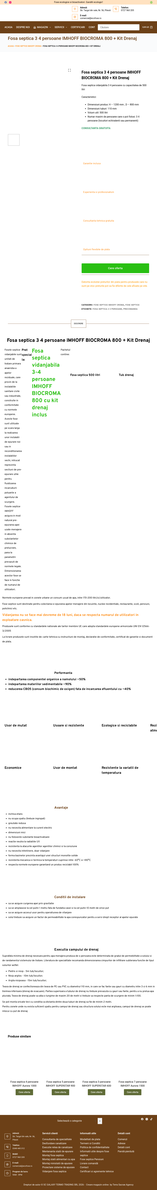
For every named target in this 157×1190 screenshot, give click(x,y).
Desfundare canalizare (54, 1143)
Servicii (61, 27)
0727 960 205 (127, 10)
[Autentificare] (151, 2)
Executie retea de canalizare (57, 1147)
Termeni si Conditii (90, 1143)
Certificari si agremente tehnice (97, 1171)
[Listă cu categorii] (76, 1121)
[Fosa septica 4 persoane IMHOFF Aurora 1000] (24, 1067)
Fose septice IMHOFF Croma (28, 46)
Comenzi (122, 1139)
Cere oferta (115, 268)
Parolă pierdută (126, 1151)
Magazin (43, 27)
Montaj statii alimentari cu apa (58, 1159)
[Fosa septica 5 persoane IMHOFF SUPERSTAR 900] (60, 1067)
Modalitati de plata (90, 1139)
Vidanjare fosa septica (54, 1171)
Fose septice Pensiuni (92, 1159)
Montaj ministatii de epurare (57, 1163)
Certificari (78, 27)
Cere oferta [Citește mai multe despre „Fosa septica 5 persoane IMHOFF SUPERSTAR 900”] (60, 1100)
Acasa (8, 27)
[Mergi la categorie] (100, 1121)
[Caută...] (115, 27)
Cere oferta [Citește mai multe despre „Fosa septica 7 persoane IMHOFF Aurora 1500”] (132, 1100)
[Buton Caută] (136, 27)
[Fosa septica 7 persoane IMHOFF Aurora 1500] (132, 1067)
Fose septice (132, 305)
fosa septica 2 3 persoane (107, 309)
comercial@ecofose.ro (90, 18)
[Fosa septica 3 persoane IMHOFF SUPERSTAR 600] (96, 1067)
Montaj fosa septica (53, 1155)
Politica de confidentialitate (94, 1147)
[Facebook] (6, 2)
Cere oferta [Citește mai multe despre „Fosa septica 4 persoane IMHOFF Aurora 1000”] (24, 1100)
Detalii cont (124, 1147)
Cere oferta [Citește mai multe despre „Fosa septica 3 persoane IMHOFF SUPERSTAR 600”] (96, 1100)
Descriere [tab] (78, 324)
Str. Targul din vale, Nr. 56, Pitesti (95, 10)
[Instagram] (10, 2)
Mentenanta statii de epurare (57, 1151)
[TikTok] (151, 1119)
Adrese (121, 1143)
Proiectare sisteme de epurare (58, 1167)
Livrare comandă (89, 1163)
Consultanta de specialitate (57, 1139)
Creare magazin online (97, 1184)
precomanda (130, 309)
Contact (94, 27)
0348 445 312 (19, 1148)
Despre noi (23, 27)
